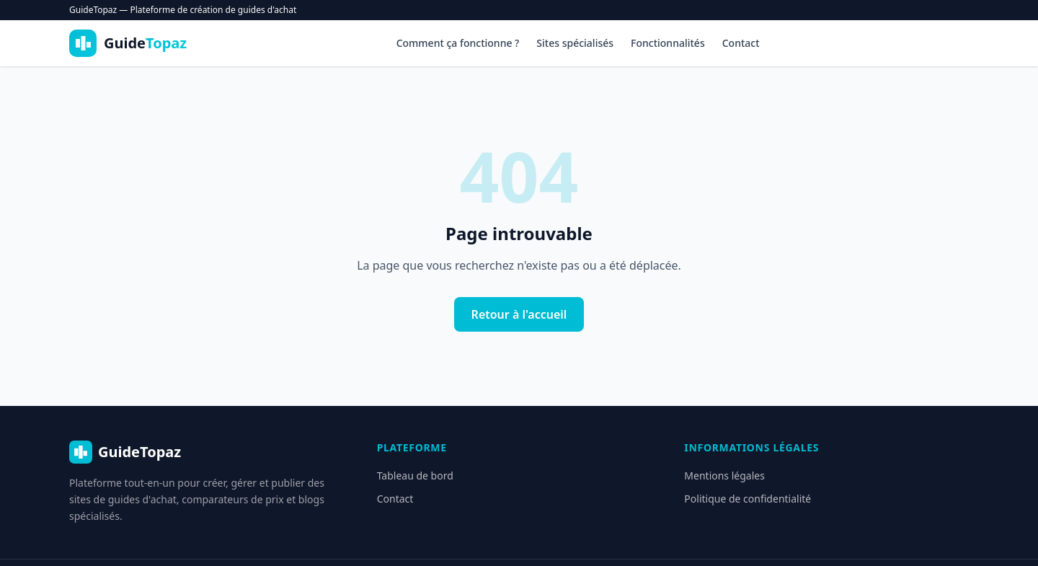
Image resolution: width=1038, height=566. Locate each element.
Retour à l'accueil (519, 314)
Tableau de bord (415, 475)
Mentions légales (724, 475)
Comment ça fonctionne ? (458, 43)
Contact (741, 43)
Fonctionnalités (668, 43)
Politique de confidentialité (747, 498)
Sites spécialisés (574, 43)
